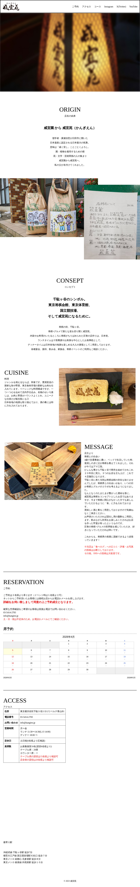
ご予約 (75, 6)
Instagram (108, 6)
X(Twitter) (121, 6)
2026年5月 (131, 678)
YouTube (133, 6)
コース (97, 6)
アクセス (86, 6)
